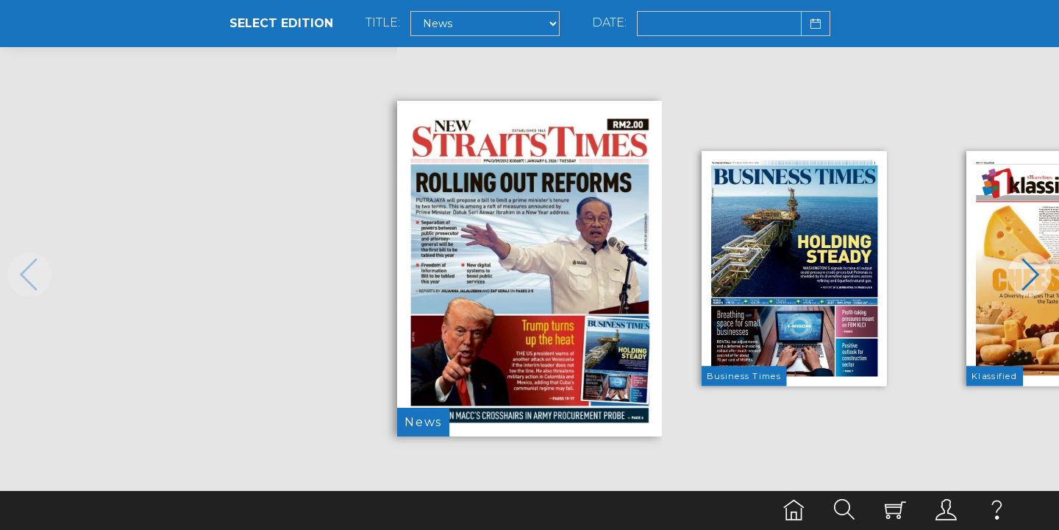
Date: (609, 23)
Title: (383, 23)
